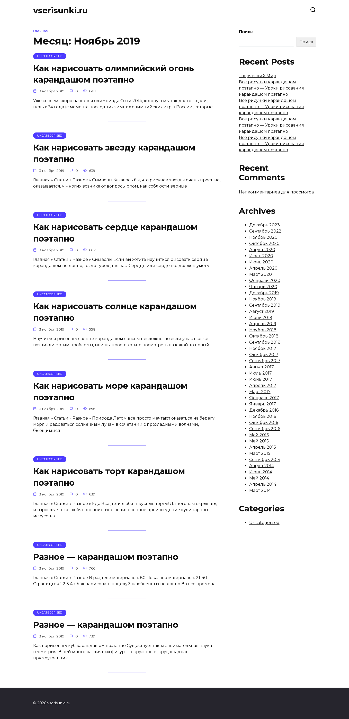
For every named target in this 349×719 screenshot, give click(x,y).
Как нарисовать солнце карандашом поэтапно (115, 314)
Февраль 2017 (264, 397)
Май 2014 (259, 478)
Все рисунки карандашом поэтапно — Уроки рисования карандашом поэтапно (271, 88)
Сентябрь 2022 (265, 231)
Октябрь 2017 (263, 354)
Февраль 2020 (264, 280)
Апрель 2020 (263, 268)
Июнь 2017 (260, 379)
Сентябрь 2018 (265, 342)
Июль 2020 (261, 255)
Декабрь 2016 (264, 410)
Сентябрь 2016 (264, 428)
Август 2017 (261, 367)
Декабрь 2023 (264, 225)
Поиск (246, 31)
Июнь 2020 (261, 262)
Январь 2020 (263, 286)
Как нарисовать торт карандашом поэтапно (109, 480)
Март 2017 (260, 391)
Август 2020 (262, 249)
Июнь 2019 (260, 317)
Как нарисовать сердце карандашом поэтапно (115, 234)
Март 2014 (260, 490)
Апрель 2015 (262, 447)
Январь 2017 (262, 404)
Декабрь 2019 (264, 292)
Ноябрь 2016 (262, 416)
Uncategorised (264, 522)
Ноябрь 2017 (262, 348)
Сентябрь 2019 (264, 305)
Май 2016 (259, 434)
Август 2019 (261, 311)
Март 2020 (260, 274)
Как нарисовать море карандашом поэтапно (110, 394)
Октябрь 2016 (263, 422)
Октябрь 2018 (264, 336)
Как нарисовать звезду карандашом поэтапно (114, 154)
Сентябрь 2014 (264, 459)
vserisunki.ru (60, 10)
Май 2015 (259, 441)
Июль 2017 (260, 373)
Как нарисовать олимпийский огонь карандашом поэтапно (113, 74)
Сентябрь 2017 (264, 360)
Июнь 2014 (260, 471)
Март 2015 (259, 453)
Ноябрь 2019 (262, 299)
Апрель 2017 (262, 385)
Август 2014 (261, 465)
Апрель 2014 (262, 484)
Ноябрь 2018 (262, 329)
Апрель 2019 (262, 323)
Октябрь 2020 (264, 243)
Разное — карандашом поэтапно (105, 560)
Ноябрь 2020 (263, 237)
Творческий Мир (257, 75)
